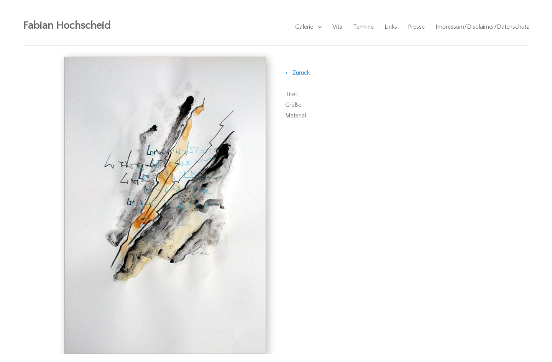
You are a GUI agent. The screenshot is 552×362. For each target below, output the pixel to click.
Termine (363, 26)
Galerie (304, 26)
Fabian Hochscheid (66, 25)
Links (390, 26)
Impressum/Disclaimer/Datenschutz (482, 26)
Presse (416, 26)
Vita (337, 26)
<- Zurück (297, 72)
